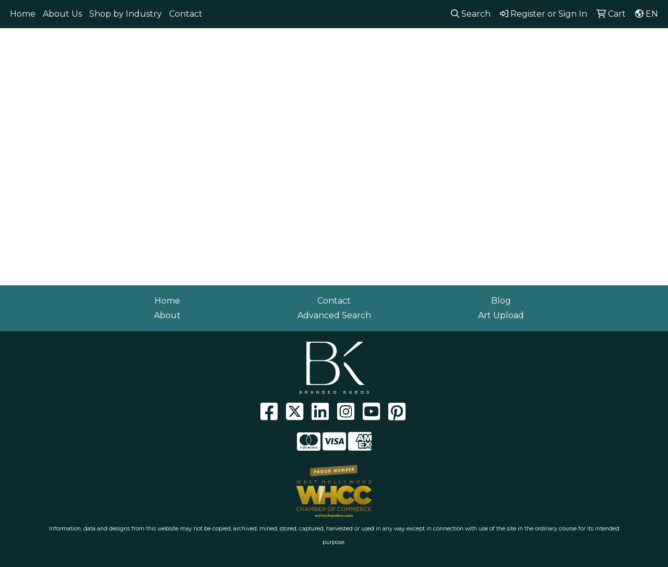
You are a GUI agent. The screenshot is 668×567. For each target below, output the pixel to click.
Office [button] (440, 113)
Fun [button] (288, 113)
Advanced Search (334, 315)
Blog (501, 301)
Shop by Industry (125, 14)
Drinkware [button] (239, 113)
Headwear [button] (338, 113)
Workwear (584, 113)
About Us (62, 14)
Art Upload (501, 315)
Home (22, 14)
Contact (185, 14)
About (167, 315)
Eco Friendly (132, 113)
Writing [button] (527, 113)
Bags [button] (187, 113)
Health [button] (393, 113)
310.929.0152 (506, 42)
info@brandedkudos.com (599, 42)
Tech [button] (482, 113)
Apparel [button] (70, 113)
